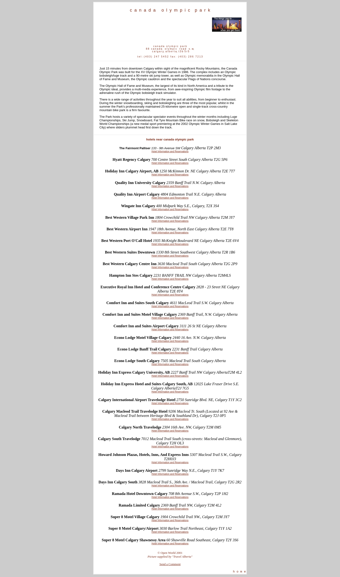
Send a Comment (170, 564)
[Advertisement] (154, 24)
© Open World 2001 (170, 553)
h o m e (239, 572)
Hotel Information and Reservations (170, 151)
